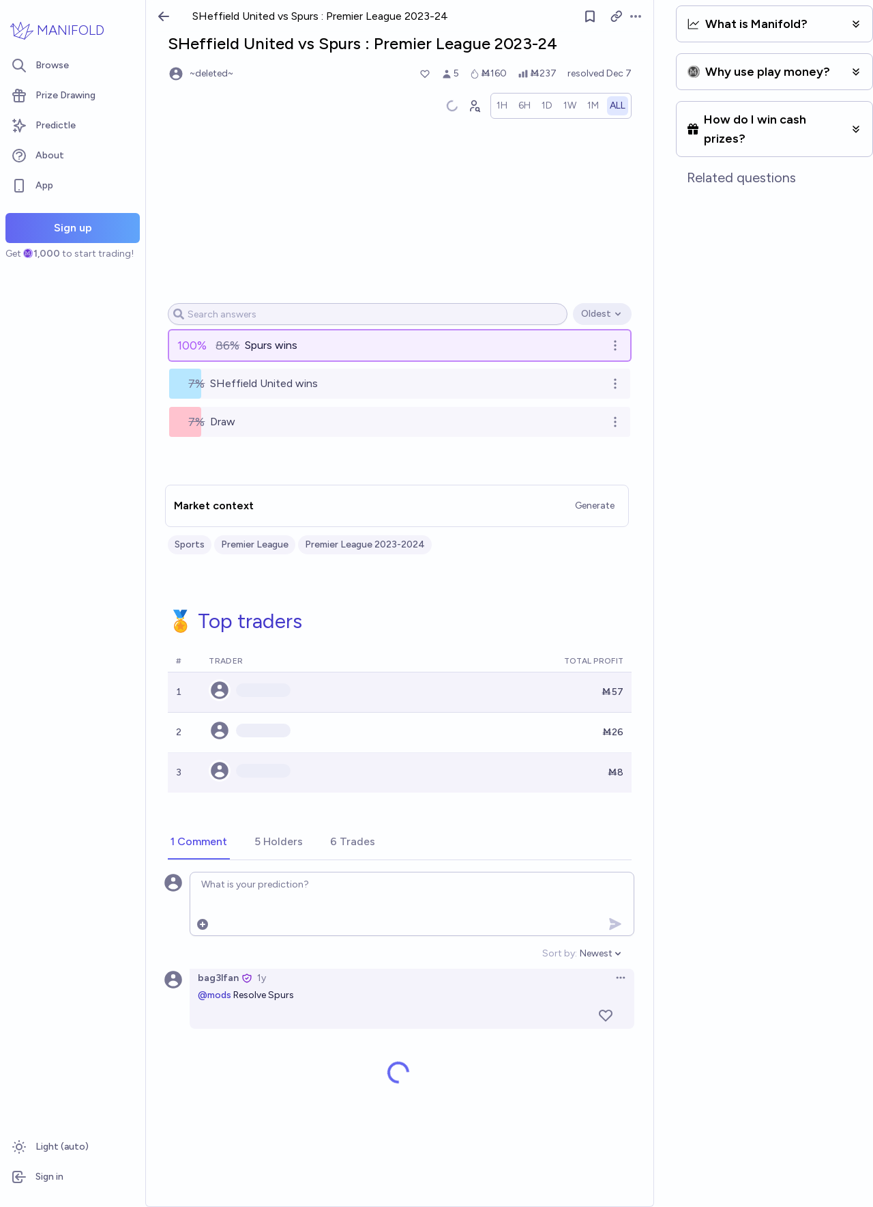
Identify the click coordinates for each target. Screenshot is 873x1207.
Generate (595, 505)
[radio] (502, 105)
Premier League (254, 544)
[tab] (199, 842)
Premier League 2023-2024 (365, 544)
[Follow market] (590, 16)
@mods (214, 995)
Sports (190, 544)
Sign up (73, 227)
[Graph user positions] (474, 106)
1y (261, 978)
